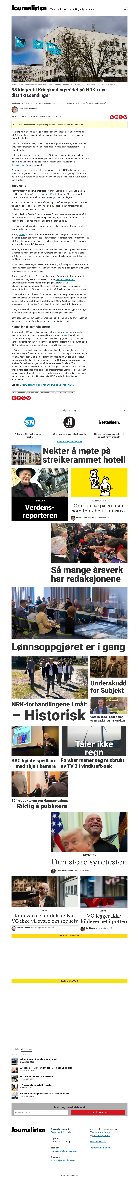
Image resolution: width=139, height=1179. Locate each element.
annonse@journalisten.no (63, 1160)
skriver (22, 234)
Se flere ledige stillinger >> (69, 441)
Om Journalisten (98, 1141)
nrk (14, 393)
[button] (124, 410)
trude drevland (47, 393)
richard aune (32, 393)
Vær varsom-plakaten (100, 1132)
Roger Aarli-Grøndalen (61, 1132)
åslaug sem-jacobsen (65, 393)
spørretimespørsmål (65, 279)
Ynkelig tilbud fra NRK (42, 194)
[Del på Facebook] (112, 117)
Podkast (64, 9)
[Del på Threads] (121, 117)
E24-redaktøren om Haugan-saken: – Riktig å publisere (46, 1068)
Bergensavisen (19, 165)
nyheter (21, 393)
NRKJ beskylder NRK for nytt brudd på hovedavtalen (48, 385)
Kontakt (92, 9)
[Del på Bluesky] (125, 117)
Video (53, 9)
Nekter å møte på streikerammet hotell (38, 1059)
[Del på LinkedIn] (116, 117)
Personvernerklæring (100, 1147)
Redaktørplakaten (101, 1135)
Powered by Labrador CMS (69, 1176)
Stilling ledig (78, 9)
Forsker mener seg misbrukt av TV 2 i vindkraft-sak (44, 1093)
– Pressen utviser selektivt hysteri (36, 1085)
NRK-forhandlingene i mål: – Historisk (38, 1076)
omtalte (63, 335)
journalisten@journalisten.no (64, 1151)
